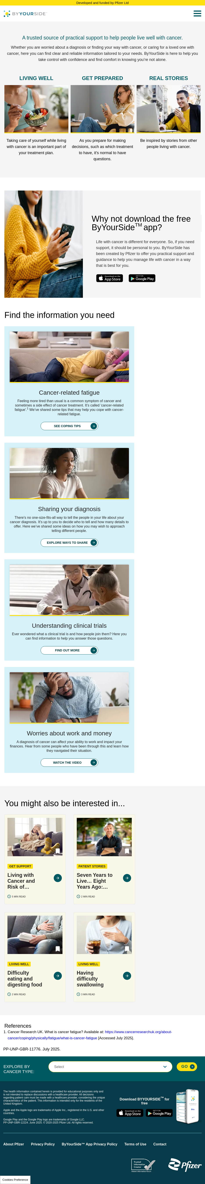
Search (186, 13)
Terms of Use (135, 1144)
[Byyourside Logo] (25, 14)
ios (109, 278)
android (141, 278)
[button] (58, 850)
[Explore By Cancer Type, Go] (187, 1066)
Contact (159, 1144)
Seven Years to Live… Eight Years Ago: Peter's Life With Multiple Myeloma (94, 880)
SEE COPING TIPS (67, 425)
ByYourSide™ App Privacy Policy (89, 1144)
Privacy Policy (43, 1144)
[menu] (197, 14)
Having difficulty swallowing (90, 978)
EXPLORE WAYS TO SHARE (67, 542)
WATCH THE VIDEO (67, 762)
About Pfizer (13, 1144)
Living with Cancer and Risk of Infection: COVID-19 (21, 880)
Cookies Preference (15, 1179)
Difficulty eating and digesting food (24, 978)
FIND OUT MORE (67, 650)
